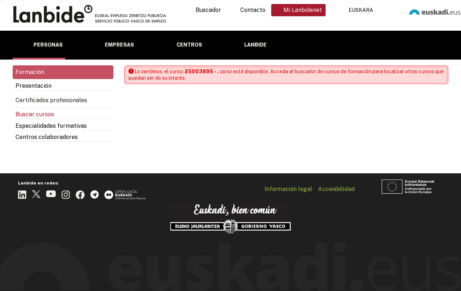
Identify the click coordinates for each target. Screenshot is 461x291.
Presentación (33, 85)
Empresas (119, 45)
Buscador (208, 9)
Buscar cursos (34, 114)
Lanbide (255, 45)
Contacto (252, 9)
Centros (189, 45)
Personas (48, 45)
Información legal (288, 188)
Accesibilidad (336, 188)
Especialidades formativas (51, 125)
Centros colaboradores (46, 137)
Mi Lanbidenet (302, 9)
